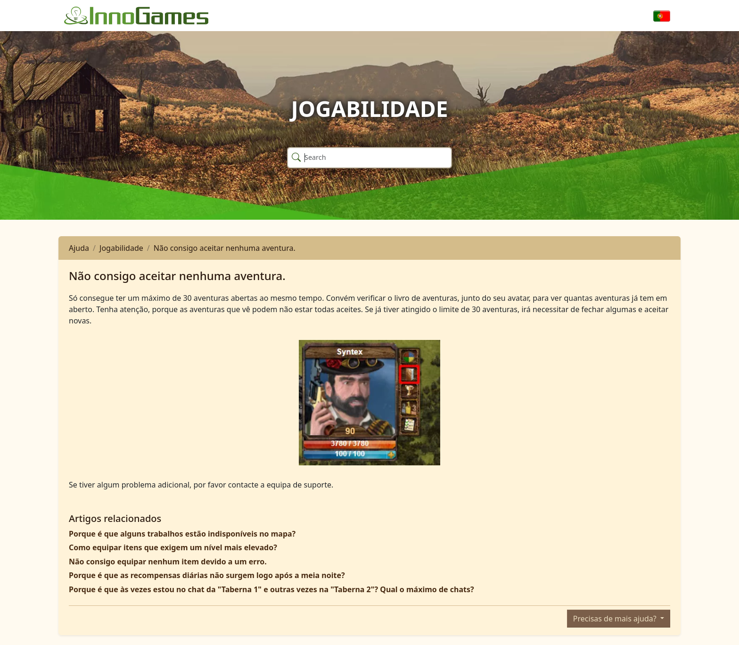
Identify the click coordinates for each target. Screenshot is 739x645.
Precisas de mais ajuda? (615, 618)
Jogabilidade (121, 248)
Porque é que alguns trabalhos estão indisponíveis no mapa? (182, 534)
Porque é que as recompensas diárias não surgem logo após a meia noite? (207, 575)
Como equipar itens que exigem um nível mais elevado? (173, 547)
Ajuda (79, 248)
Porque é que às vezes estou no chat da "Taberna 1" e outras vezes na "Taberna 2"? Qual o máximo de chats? (271, 589)
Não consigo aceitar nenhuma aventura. (225, 248)
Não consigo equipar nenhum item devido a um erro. (168, 561)
